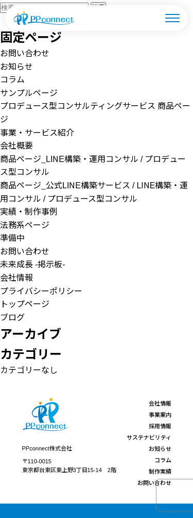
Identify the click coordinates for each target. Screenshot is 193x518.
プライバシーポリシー (41, 290)
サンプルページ (29, 92)
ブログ (12, 317)
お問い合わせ (24, 52)
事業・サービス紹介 (37, 132)
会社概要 (16, 145)
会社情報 (16, 277)
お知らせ (16, 66)
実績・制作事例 (29, 211)
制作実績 (160, 471)
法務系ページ (24, 224)
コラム (12, 79)
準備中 (12, 237)
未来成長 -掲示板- (32, 263)
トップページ (24, 303)
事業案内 (160, 414)
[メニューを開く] (172, 18)
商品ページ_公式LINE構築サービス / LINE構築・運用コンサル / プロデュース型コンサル (94, 191)
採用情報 (160, 426)
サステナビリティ (149, 437)
